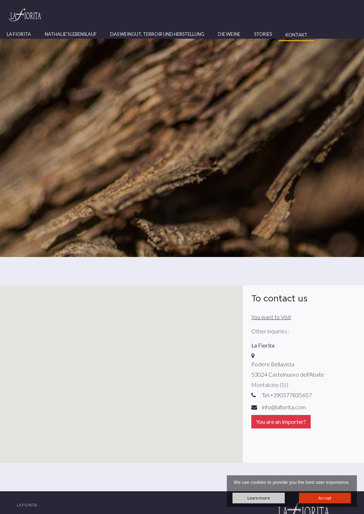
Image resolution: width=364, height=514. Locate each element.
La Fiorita (19, 34)
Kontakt (296, 35)
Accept (324, 498)
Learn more (258, 498)
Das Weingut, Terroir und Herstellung (157, 34)
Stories (263, 34)
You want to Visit (271, 316)
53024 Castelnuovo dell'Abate (287, 374)
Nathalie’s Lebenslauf (71, 34)
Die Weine (229, 34)
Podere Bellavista (272, 364)
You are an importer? (281, 421)
